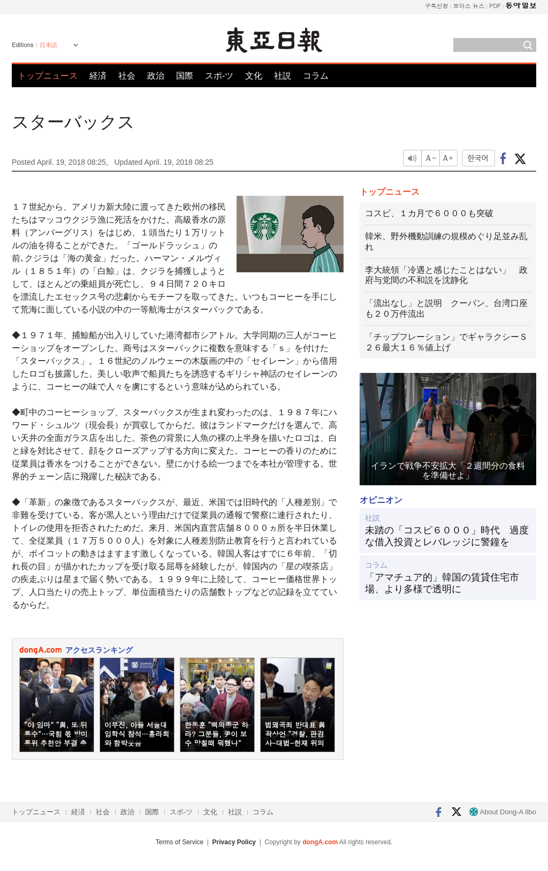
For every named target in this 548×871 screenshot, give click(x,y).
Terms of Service (179, 842)
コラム (316, 75)
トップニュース (48, 75)
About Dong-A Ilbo (502, 812)
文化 (253, 75)
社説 (282, 75)
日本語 (48, 45)
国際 (184, 75)
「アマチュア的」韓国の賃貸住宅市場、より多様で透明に (442, 583)
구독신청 (436, 6)
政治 (155, 75)
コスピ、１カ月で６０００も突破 (429, 213)
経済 (97, 75)
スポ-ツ (219, 75)
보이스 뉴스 (469, 6)
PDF (495, 6)
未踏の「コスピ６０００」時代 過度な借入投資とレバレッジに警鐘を (447, 536)
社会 (126, 75)
